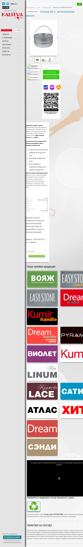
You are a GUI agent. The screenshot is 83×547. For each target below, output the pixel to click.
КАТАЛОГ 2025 (10, 11)
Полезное (6, 48)
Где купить (7, 44)
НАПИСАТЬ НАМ (12, 537)
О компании (7, 37)
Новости (5, 51)
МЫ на (18, 30)
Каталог (5, 41)
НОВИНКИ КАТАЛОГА (6, 30)
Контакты (6, 54)
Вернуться (32, 12)
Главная (5, 34)
